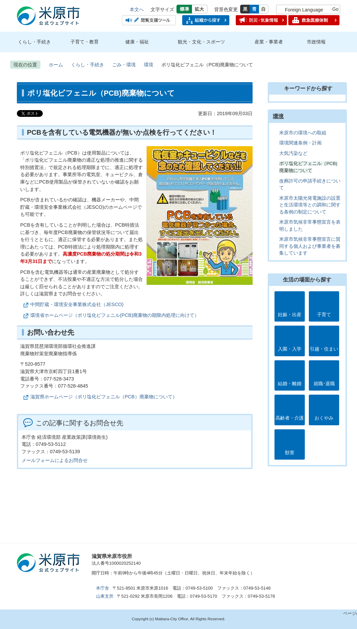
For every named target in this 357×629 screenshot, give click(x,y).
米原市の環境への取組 (302, 132)
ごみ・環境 (124, 64)
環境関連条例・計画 (300, 142)
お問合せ (271, 559)
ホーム (56, 64)
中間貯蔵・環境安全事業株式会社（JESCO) (77, 304)
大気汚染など (293, 153)
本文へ (137, 9)
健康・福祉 (137, 41)
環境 (148, 64)
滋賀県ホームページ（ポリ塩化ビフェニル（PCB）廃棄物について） (103, 396)
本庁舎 (102, 588)
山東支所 (104, 596)
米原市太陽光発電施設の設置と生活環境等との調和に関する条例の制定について (309, 205)
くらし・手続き (34, 41)
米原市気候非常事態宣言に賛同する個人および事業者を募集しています (309, 246)
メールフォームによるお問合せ (55, 460)
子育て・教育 (84, 41)
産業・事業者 (269, 41)
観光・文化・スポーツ (201, 41)
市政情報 (316, 41)
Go (335, 9)
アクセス (170, 559)
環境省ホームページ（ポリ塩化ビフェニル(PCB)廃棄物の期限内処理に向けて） (114, 315)
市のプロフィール (221, 559)
